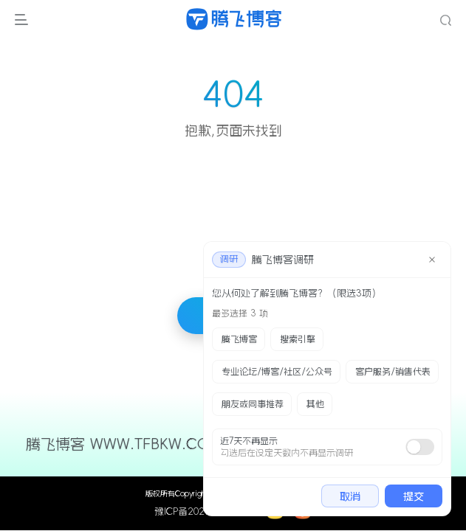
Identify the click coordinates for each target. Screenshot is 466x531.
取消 (350, 496)
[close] (432, 259)
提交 (413, 496)
